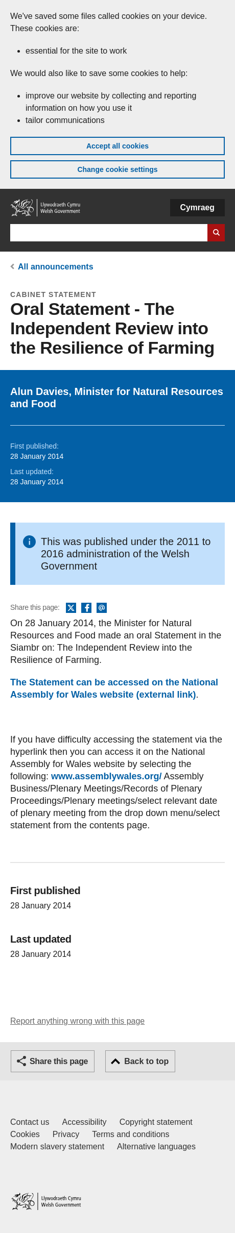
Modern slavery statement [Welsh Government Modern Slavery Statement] (57, 1146)
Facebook (86, 608)
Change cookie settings (117, 169)
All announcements (55, 266)
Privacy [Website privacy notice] (66, 1134)
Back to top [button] (146, 1061)
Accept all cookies (117, 146)
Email (102, 608)
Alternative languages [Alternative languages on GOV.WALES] (156, 1146)
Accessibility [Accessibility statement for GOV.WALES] (84, 1122)
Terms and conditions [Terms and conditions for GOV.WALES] (130, 1134)
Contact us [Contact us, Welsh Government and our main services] (29, 1122)
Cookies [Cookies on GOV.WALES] (25, 1134)
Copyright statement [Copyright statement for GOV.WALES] (156, 1122)
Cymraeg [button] (197, 207)
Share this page (59, 1061)
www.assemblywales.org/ (106, 776)
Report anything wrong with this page (77, 1021)
